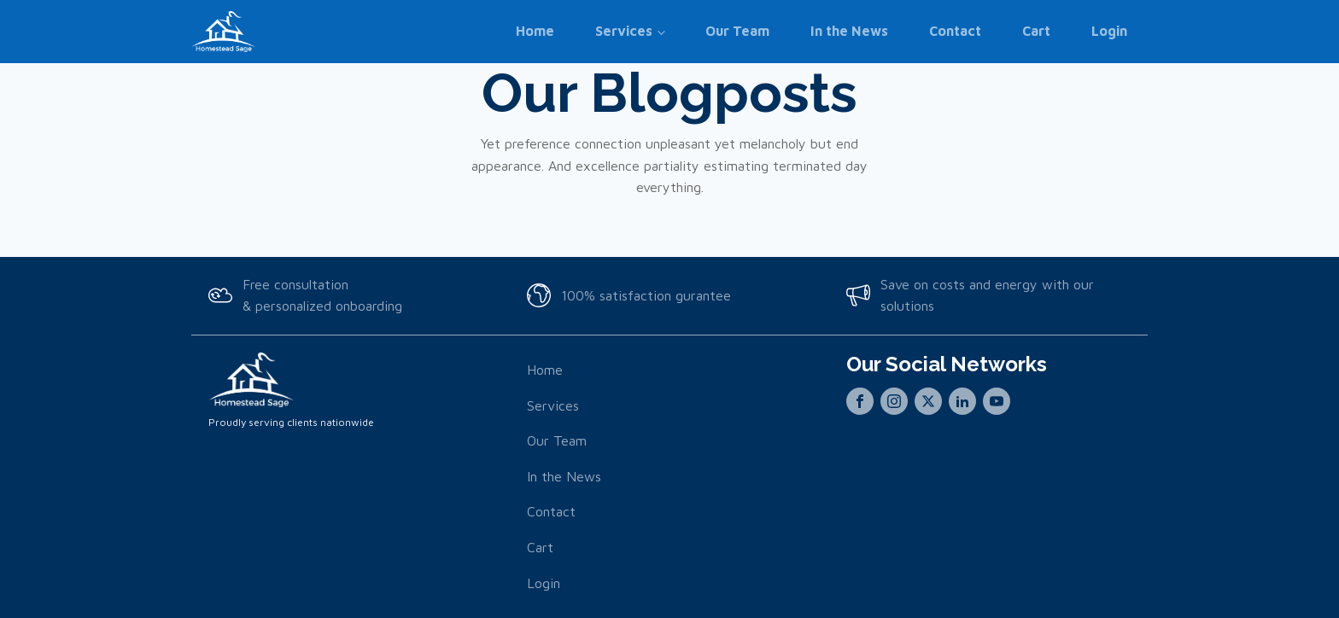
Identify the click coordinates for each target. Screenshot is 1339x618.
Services (623, 30)
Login (1109, 30)
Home (535, 30)
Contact (955, 30)
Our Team (737, 30)
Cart (1036, 30)
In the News (849, 30)
